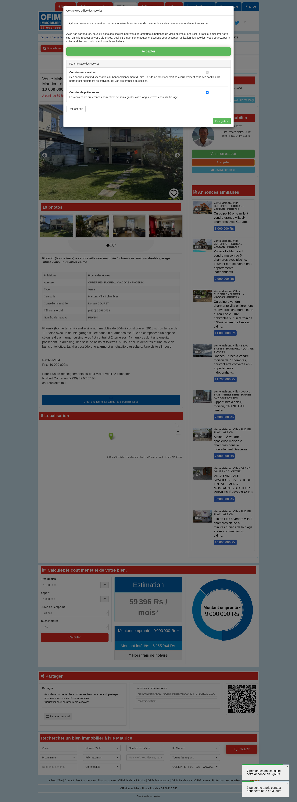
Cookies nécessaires (82, 72)
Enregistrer (221, 121)
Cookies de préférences (84, 92)
